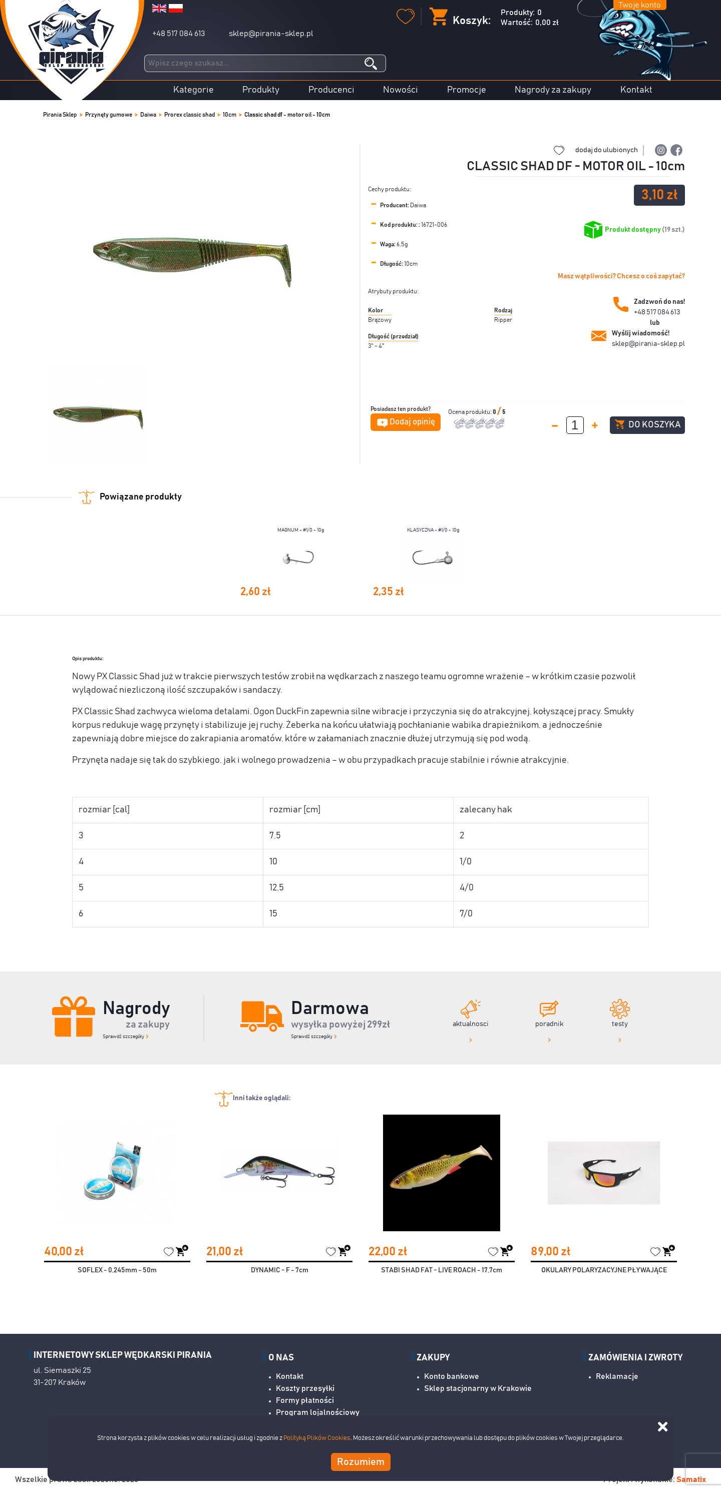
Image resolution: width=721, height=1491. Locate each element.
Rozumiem (361, 1462)
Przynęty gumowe (108, 115)
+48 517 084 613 (178, 34)
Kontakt (636, 90)
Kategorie (193, 90)
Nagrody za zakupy (553, 90)
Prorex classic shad (189, 115)
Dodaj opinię (412, 422)
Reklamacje (617, 1376)
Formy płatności (305, 1400)
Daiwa (148, 115)
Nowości (400, 90)
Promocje (466, 90)
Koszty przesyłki (305, 1388)
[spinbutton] (575, 425)
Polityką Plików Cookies (316, 1438)
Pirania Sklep (60, 115)
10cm (229, 115)
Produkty (260, 90)
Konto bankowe (451, 1376)
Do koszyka (647, 424)
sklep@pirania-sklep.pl (271, 34)
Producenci (331, 90)
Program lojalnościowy (317, 1412)
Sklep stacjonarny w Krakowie (478, 1388)
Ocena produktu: (470, 412)
